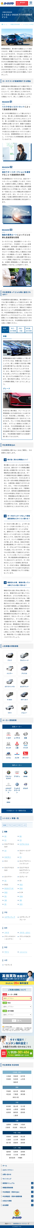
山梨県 (15, 1109)
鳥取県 (8, 1136)
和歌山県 (23, 1127)
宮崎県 (23, 1155)
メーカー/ (12, 994)
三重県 (15, 1115)
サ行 (19, 825)
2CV (21, 904)
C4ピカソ (7, 857)
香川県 (8, 1142)
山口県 (15, 1139)
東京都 (23, 1094)
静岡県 (15, 1112)
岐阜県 (8, 1112)
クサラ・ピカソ (25, 932)
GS (5, 896)
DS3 (21, 884)
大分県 (15, 1155)
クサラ (6, 932)
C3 (20, 840)
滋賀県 (8, 1124)
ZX (5, 904)
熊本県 (8, 1155)
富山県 (15, 1106)
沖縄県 (20, 1158)
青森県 (15, 1076)
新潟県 (8, 1106)
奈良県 (15, 1127)
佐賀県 (15, 1152)
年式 (9, 1003)
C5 (20, 857)
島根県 (15, 1136)
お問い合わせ (7, 1174)
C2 (5, 840)
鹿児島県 (12, 1158)
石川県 (23, 1106)
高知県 (23, 1142)
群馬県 (23, 1091)
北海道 (8, 1076)
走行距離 (11, 1011)
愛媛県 (15, 1142)
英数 (4, 825)
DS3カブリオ (9, 888)
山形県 (23, 1079)
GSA (21, 896)
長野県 (23, 1109)
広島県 (8, 1139)
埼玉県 (8, 1094)
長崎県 (23, 1152)
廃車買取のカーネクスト (21, 1223)
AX (5, 836)
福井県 (8, 1109)
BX (21, 836)
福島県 (15, 1082)
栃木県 (15, 1091)
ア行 (9, 825)
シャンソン (23, 952)
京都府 (15, 1124)
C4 (5, 850)
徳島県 (23, 1139)
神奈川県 (16, 1097)
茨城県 (8, 1091)
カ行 (14, 825)
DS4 (21, 888)
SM (5, 900)
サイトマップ (7, 1179)
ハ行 (24, 825)
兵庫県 (8, 1127)
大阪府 (23, 1124)
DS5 (5, 892)
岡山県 (23, 1136)
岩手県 (23, 1076)
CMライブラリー (8, 1170)
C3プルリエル (24, 844)
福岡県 (8, 1152)
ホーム (5, 1165)
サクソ (6, 952)
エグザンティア (9, 917)
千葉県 (15, 1094)
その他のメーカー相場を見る (16, 810)
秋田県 (15, 1079)
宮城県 (8, 1079)
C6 (5, 880)
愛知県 (23, 1112)
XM (21, 900)
